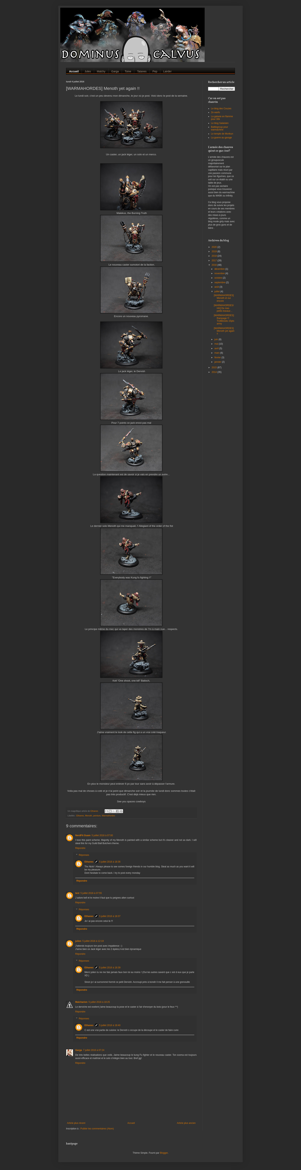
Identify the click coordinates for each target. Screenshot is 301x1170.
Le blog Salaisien (219, 123)
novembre (219, 273)
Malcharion (81, 1002)
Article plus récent (76, 1123)
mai (216, 343)
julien (78, 941)
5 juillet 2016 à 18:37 (110, 916)
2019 (214, 251)
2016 (214, 265)
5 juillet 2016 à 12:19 (93, 941)
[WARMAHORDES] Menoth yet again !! (224, 331)
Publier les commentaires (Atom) (97, 1128)
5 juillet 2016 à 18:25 (99, 1002)
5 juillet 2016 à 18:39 (110, 967)
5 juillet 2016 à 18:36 (110, 861)
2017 (214, 260)
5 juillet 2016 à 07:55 (91, 893)
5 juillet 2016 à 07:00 (102, 835)
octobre (218, 277)
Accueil (131, 1123)
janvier (218, 362)
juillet (217, 291)
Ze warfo (215, 112)
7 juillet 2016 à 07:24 (93, 1050)
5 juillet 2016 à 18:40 (110, 1025)
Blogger (164, 1153)
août (217, 287)
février (218, 357)
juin (216, 339)
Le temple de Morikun (222, 133)
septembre (220, 282)
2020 (214, 247)
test (77, 893)
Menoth (88, 815)
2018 (214, 256)
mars (217, 353)
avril (216, 348)
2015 (214, 367)
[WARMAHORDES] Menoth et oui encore (224, 298)
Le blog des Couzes (221, 108)
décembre (219, 269)
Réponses (84, 855)
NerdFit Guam (82, 835)
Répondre (80, 848)
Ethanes (80, 815)
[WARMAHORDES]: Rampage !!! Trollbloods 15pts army (224, 319)
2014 (214, 372)
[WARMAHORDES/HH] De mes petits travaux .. (224, 308)
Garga (78, 1050)
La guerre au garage (221, 137)
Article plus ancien (186, 1123)
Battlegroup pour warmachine (219, 128)
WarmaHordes (108, 815)
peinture (97, 815)
